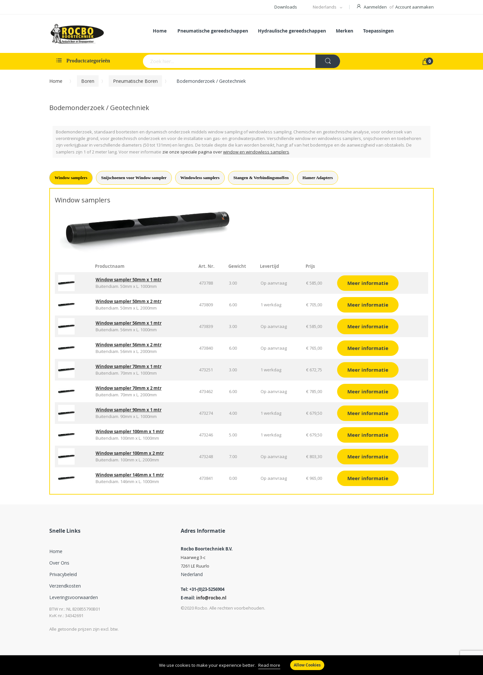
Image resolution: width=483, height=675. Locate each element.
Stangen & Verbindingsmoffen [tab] (260, 177)
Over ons (59, 563)
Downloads (285, 7)
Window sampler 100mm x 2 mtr (130, 453)
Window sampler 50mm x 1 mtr (129, 280)
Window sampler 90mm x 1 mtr (129, 410)
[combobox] (204, 61)
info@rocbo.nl (211, 598)
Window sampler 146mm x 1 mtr (130, 475)
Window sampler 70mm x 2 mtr (129, 388)
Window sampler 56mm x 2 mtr (129, 345)
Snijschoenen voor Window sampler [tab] (134, 177)
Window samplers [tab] (71, 177)
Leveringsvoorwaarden (73, 597)
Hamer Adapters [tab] (317, 177)
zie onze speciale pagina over (225, 152)
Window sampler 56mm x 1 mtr (129, 323)
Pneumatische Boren (135, 81)
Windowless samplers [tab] (199, 177)
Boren (87, 81)
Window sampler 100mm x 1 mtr (130, 431)
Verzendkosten (65, 586)
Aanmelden (375, 7)
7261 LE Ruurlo (195, 566)
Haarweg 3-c (193, 557)
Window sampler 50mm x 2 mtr (129, 301)
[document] (241, 665)
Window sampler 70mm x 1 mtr (129, 366)
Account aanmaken (414, 7)
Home (55, 81)
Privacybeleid (63, 574)
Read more (269, 665)
